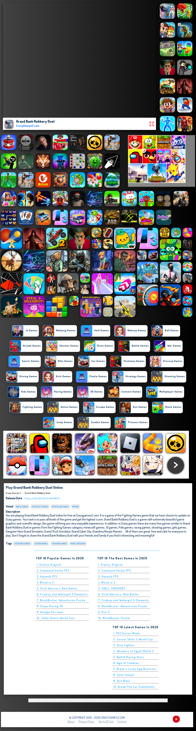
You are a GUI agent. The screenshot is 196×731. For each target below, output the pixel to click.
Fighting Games (59, 543)
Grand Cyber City (81, 531)
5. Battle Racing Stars (128, 657)
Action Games (41, 543)
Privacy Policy (86, 721)
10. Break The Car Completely (134, 687)
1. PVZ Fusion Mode (126, 633)
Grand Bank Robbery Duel (37, 492)
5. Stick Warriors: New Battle (57, 588)
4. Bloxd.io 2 (45, 582)
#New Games (22, 506)
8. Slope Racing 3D (50, 606)
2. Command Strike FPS (53, 570)
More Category (78, 543)
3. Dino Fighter (124, 645)
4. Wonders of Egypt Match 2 (133, 651)
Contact (122, 721)
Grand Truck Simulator (57, 531)
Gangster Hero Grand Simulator (24, 531)
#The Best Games (40, 506)
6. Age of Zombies (126, 663)
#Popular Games (60, 506)
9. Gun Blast (121, 681)
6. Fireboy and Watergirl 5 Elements (62, 594)
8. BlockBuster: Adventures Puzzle (122, 606)
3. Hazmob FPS (47, 576)
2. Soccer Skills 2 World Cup (133, 639)
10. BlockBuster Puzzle (114, 618)
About (71, 721)
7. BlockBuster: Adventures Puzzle (61, 600)
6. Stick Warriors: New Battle (118, 594)
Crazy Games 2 (13, 492)
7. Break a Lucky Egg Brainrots (135, 669)
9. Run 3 (104, 612)
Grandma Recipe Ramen (107, 531)
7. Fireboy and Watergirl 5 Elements (123, 600)
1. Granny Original (49, 564)
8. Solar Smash (123, 675)
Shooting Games (22, 543)
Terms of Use (106, 721)
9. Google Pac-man (50, 612)
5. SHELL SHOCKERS (112, 588)
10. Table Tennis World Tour (56, 618)
